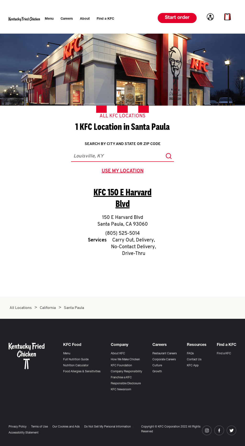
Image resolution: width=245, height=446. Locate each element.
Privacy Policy (18, 426)
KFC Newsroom (121, 389)
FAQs (190, 353)
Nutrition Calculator (76, 365)
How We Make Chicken (125, 359)
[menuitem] (49, 19)
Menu (66, 353)
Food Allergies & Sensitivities (81, 371)
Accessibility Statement (24, 432)
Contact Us (194, 359)
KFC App (193, 365)
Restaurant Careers (164, 353)
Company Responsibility (126, 371)
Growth (157, 371)
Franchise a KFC (121, 377)
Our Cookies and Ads (66, 426)
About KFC (118, 353)
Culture (157, 365)
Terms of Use (39, 426)
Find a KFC (224, 353)
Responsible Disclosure (126, 383)
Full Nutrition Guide (76, 359)
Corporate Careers (164, 359)
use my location (123, 172)
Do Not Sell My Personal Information (107, 426)
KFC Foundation (121, 365)
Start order (177, 18)
